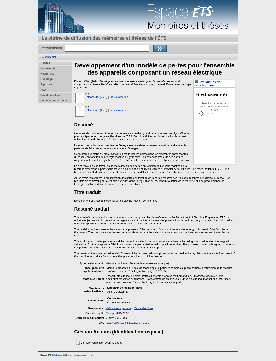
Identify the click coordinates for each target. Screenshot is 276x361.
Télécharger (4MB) (96, 110)
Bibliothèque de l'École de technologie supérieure (72, 355)
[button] (77, 342)
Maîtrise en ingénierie (118, 308)
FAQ (43, 89)
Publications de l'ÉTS (53, 100)
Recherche (47, 73)
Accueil (45, 62)
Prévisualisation (118, 97)
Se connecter (48, 56)
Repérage (46, 79)
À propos (46, 84)
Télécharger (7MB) (96, 97)
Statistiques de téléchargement (207, 83)
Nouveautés (48, 68)
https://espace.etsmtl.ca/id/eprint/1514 (128, 322)
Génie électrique (143, 308)
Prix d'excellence (51, 95)
